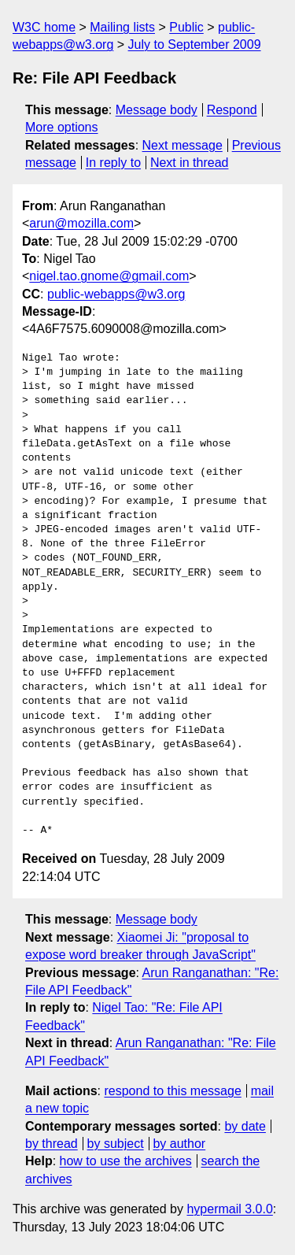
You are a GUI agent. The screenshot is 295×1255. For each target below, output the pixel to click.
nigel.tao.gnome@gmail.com (109, 276)
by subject (115, 1143)
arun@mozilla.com (81, 223)
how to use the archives (126, 1161)
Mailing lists (122, 27)
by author (179, 1143)
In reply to (113, 162)
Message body (156, 110)
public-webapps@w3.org (116, 294)
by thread (51, 1143)
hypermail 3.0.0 (229, 1209)
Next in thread (189, 162)
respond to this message (172, 1091)
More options (61, 127)
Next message (182, 145)
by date (244, 1126)
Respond (232, 110)
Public (186, 27)
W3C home (44, 27)
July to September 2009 (194, 44)
